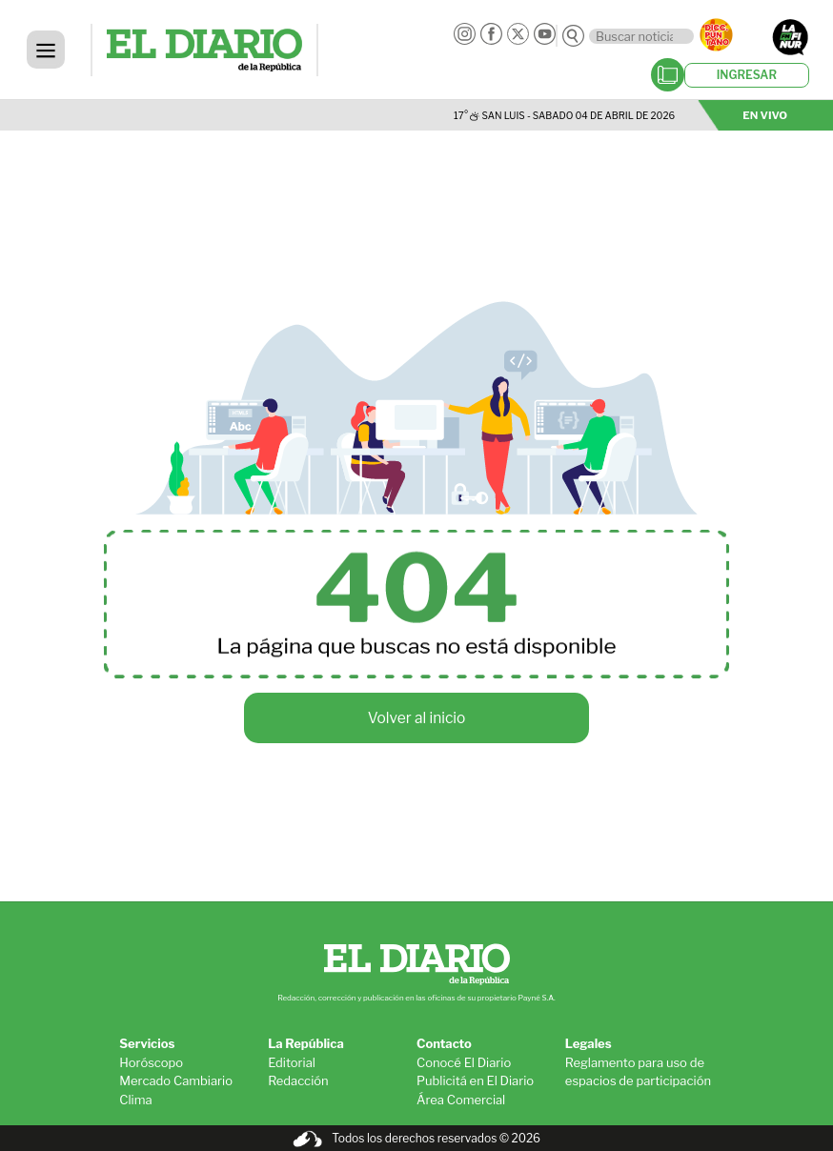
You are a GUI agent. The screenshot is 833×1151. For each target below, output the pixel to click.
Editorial (291, 1062)
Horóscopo (151, 1062)
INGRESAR (747, 75)
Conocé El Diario (463, 1062)
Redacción (298, 1080)
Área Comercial (460, 1099)
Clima (135, 1099)
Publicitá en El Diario (475, 1080)
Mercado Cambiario (176, 1080)
